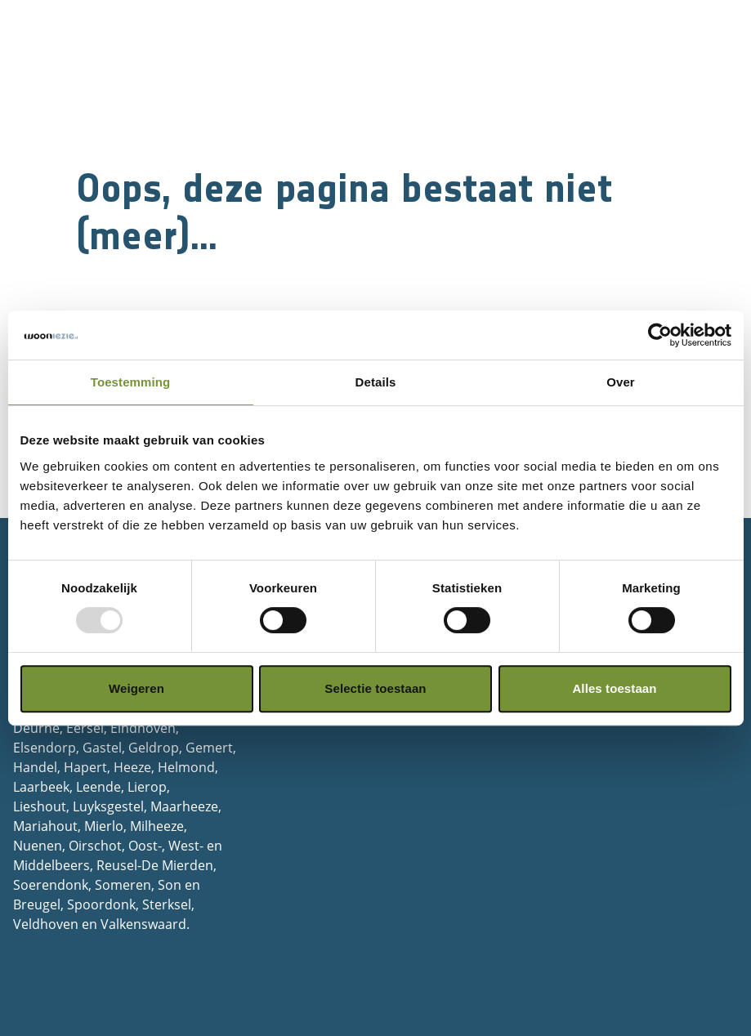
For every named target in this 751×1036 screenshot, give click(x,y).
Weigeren (136, 688)
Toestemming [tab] (131, 382)
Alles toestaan (614, 688)
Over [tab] (620, 382)
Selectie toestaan (375, 688)
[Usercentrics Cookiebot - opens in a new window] (659, 335)
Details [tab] (375, 382)
